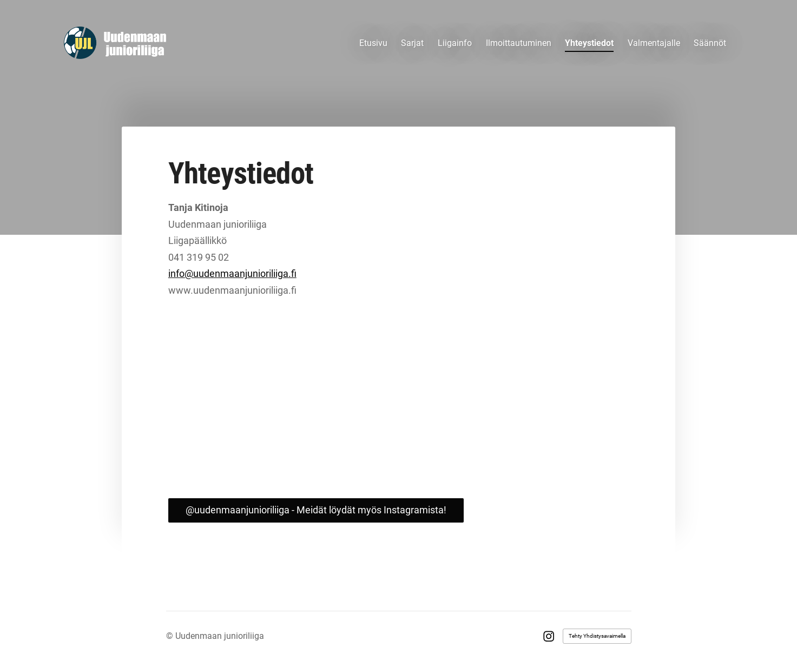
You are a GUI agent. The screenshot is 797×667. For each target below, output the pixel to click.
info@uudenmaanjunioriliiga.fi (232, 273)
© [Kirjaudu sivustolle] (170, 636)
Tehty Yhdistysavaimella (597, 636)
